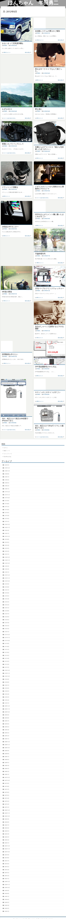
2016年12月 (7, 524)
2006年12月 (7, 810)
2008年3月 (6, 768)
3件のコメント (6, 235)
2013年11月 (7, 578)
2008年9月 (6, 750)
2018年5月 (6, 482)
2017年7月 (6, 506)
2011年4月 (6, 658)
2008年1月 (6, 774)
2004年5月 (6, 902)
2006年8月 (6, 822)
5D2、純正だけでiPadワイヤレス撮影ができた (49, 426)
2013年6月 (6, 593)
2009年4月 (6, 729)
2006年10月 (7, 816)
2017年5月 (6, 512)
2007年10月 (7, 780)
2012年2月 (6, 628)
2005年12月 (7, 846)
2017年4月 (6, 515)
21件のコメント (40, 40)
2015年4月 (6, 545)
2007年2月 (6, 804)
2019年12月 (7, 468)
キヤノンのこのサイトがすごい (47, 392)
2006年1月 (6, 843)
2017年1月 (6, 521)
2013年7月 (6, 590)
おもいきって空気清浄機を (12, 43)
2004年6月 (6, 899)
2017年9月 (6, 500)
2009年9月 (6, 715)
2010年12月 (7, 670)
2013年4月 (6, 599)
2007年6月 (6, 792)
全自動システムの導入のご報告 (47, 31)
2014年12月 (7, 557)
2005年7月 (6, 860)
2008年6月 (6, 759)
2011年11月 (7, 637)
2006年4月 (6, 834)
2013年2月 (6, 605)
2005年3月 (6, 872)
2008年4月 (6, 765)
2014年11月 (7, 560)
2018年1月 (6, 488)
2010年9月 (6, 679)
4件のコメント (39, 297)
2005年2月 (6, 875)
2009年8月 (6, 718)
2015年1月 (6, 554)
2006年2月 (6, 840)
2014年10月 (7, 563)
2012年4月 (6, 622)
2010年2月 (6, 700)
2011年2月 (6, 664)
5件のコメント (39, 158)
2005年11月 (7, 849)
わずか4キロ (7, 109)
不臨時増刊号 (40, 253)
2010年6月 (6, 688)
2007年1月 (6, 807)
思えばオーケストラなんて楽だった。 (48, 70)
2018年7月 (6, 477)
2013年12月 (7, 575)
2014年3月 (6, 566)
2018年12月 (7, 471)
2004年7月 (6, 896)
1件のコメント (6, 300)
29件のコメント (40, 401)
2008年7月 (6, 756)
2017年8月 (6, 503)
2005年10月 (7, 851)
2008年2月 (6, 771)
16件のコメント (7, 52)
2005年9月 (6, 854)
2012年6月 (6, 616)
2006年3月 (6, 837)
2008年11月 (7, 744)
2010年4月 (6, 694)
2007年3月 (6, 801)
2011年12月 (7, 634)
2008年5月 (6, 762)
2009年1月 (6, 738)
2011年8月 (6, 646)
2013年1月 (6, 607)
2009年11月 (7, 709)
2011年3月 (6, 661)
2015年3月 (6, 548)
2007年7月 (6, 789)
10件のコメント (7, 363)
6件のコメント (6, 196)
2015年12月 (7, 536)
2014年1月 (6, 572)
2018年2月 (6, 485)
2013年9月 (6, 584)
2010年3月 (6, 697)
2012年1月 (6, 631)
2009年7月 (6, 721)
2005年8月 (6, 857)
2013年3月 (6, 602)
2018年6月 (6, 480)
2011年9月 (6, 643)
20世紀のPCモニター (10, 226)
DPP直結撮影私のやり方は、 (46, 366)
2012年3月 (6, 625)
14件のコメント (40, 262)
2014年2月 (6, 569)
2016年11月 (7, 527)
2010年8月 (6, 682)
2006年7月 (6, 825)
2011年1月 (6, 667)
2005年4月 (6, 869)
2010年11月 (7, 673)
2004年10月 (7, 887)
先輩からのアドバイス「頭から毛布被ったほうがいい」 (49, 148)
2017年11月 (7, 494)
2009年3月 (6, 732)
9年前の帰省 (7, 291)
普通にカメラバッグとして (13, 144)
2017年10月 (7, 497)
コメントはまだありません (9, 118)
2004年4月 (6, 905)
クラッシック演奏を (10, 187)
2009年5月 (6, 727)
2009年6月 (6, 724)
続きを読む (27, 52)
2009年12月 (7, 706)
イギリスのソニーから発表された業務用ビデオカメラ (49, 187)
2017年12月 (7, 491)
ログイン (6, 447)
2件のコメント (39, 118)
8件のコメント (39, 80)
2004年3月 (6, 908)
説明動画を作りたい (10, 354)
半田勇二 (5, 45)
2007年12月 (7, 777)
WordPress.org (7, 456)
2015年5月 (6, 542)
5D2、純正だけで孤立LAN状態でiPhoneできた (15, 419)
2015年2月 (6, 551)
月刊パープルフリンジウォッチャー (49, 288)
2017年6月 (6, 509)
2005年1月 (6, 878)
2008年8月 (6, 753)
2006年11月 (7, 813)
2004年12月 (7, 881)
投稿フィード (7, 450)
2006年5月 (6, 831)
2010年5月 (6, 691)
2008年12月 (7, 741)
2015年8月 (6, 539)
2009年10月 (7, 712)
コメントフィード (8, 453)
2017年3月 (6, 518)
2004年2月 (6, 911)
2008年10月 (7, 747)
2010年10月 (7, 676)
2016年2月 (6, 530)
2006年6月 (6, 828)
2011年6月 (6, 652)
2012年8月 (6, 610)
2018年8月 (6, 474)
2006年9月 (6, 819)
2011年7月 (6, 649)
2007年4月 (6, 798)
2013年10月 (7, 581)
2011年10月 (7, 640)
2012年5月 (6, 619)
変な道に (38, 109)
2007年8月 (6, 786)
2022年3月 (6, 465)
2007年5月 (6, 795)
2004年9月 (6, 890)
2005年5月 (6, 866)
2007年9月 (6, 783)
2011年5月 (6, 655)
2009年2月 (6, 735)
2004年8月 (6, 893)
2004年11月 (7, 884)
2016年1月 (6, 533)
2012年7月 (6, 613)
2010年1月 (6, 703)
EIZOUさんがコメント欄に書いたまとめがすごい (49, 215)
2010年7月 (6, 685)
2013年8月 (6, 587)
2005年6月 (6, 863)
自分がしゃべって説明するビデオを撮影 (49, 327)
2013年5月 (6, 596)
